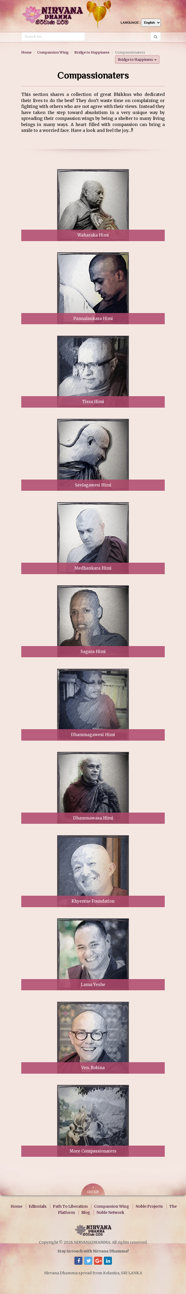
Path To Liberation (70, 1206)
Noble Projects (149, 1206)
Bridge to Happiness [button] (137, 59)
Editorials (38, 1206)
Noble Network (110, 1212)
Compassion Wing (53, 52)
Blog (85, 1212)
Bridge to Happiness (91, 52)
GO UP (93, 1190)
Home (26, 52)
